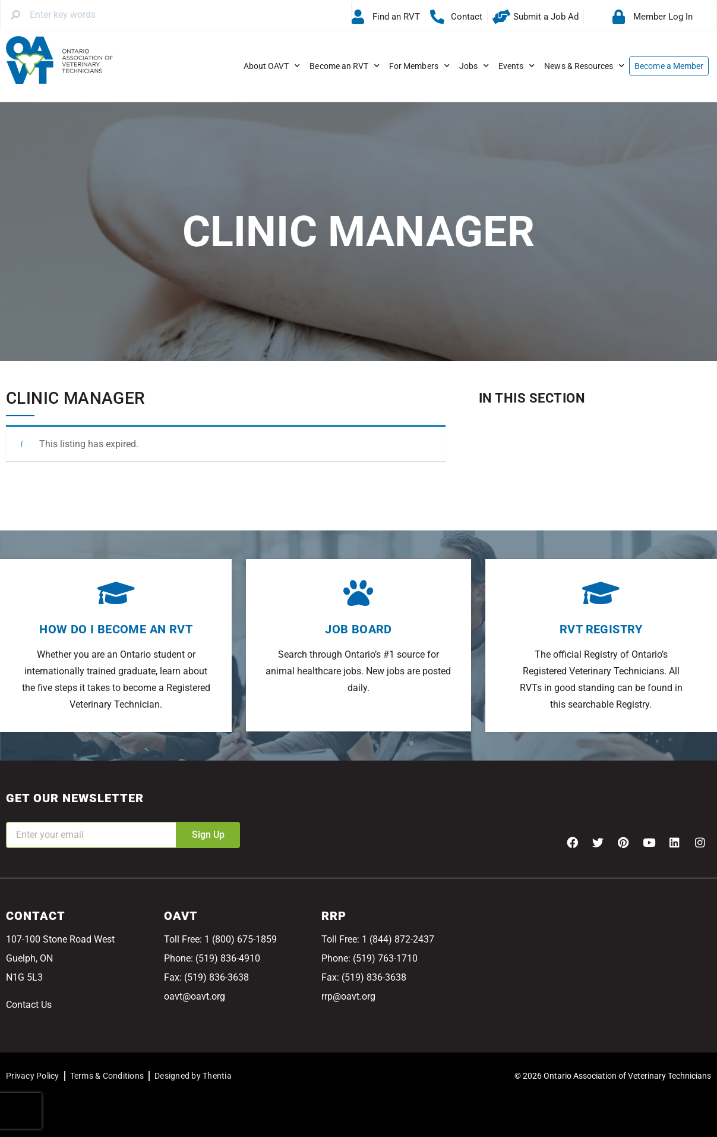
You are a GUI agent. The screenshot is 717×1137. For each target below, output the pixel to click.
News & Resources (584, 66)
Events (516, 66)
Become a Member (668, 66)
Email (18, 813)
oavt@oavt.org (194, 996)
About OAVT (272, 66)
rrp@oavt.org (348, 996)
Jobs (474, 66)
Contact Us (29, 1004)
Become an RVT (344, 66)
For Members (419, 66)
